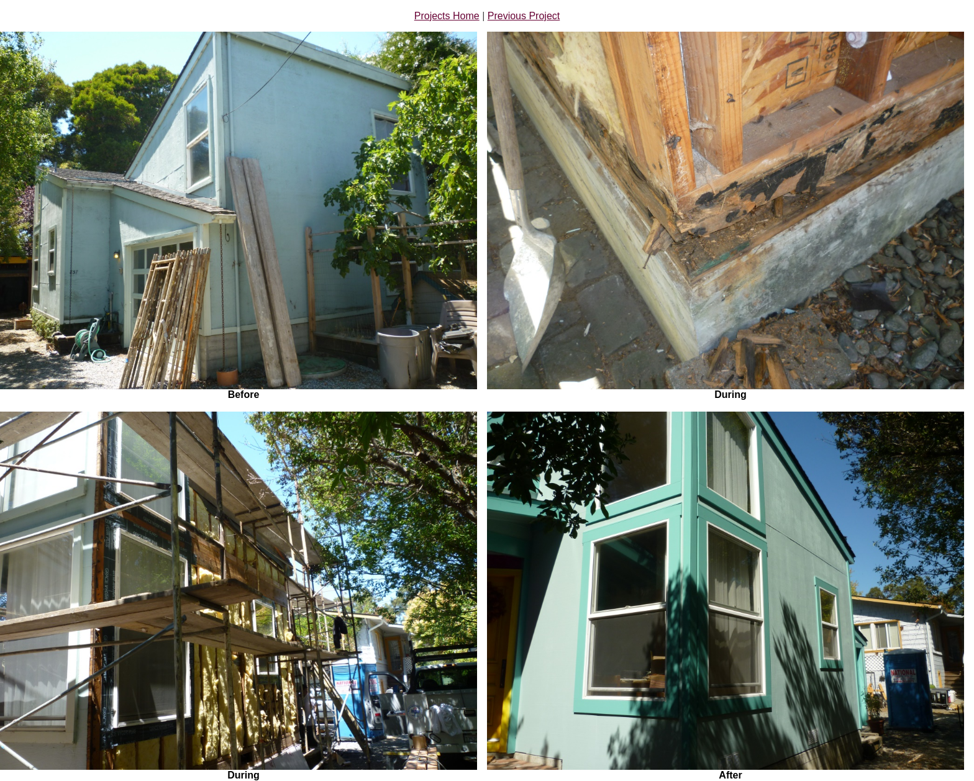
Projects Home (447, 16)
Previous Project (524, 16)
